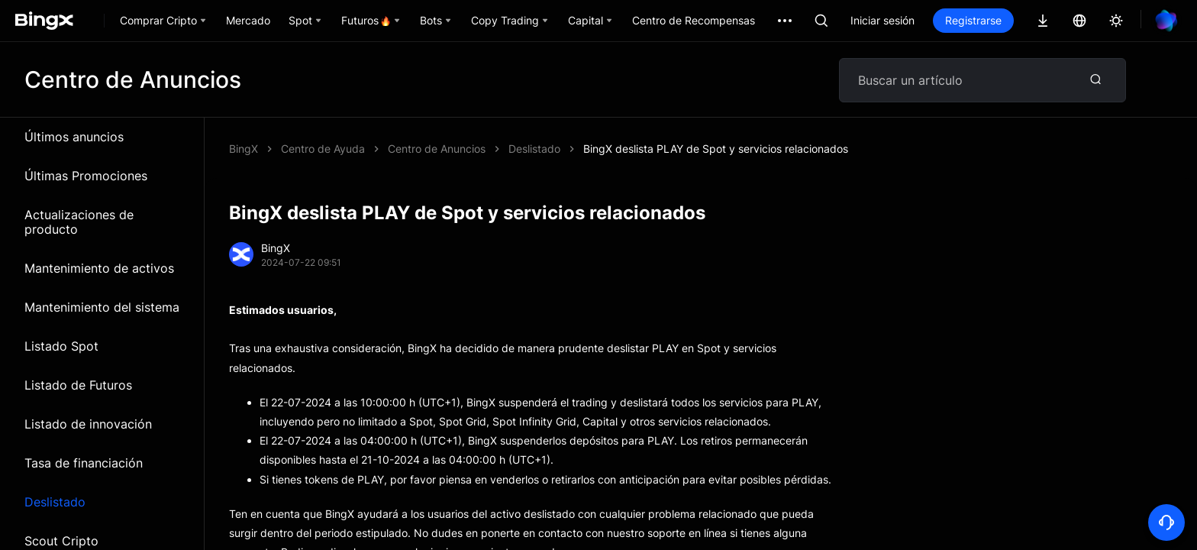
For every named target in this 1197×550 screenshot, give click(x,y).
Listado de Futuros (78, 385)
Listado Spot (61, 346)
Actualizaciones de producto (79, 222)
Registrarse (973, 20)
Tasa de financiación (83, 463)
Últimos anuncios (74, 136)
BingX (243, 148)
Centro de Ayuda (323, 148)
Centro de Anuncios (437, 148)
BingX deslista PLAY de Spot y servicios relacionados (715, 148)
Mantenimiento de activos (99, 268)
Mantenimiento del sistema (101, 307)
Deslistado (55, 502)
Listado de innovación (88, 424)
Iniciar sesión (882, 20)
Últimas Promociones (85, 175)
